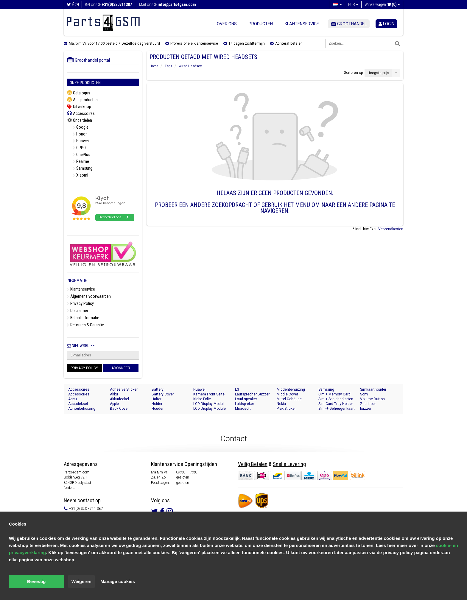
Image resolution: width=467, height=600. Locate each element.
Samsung (82, 168)
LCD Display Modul (208, 404)
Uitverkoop (79, 106)
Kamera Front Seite (209, 394)
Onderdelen (79, 120)
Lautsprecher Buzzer (252, 394)
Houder (158, 408)
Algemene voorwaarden (89, 296)
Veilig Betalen (252, 464)
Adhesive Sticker (124, 389)
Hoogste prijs (378, 73)
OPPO (79, 147)
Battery (158, 389)
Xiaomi (80, 175)
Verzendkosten (390, 229)
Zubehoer (368, 404)
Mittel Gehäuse (289, 399)
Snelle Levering (289, 464)
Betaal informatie (83, 317)
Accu (72, 399)
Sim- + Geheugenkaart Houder (336, 408)
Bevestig (36, 581)
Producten (261, 23)
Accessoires (81, 113)
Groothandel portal (88, 60)
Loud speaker (246, 399)
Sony (364, 394)
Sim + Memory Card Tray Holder (334, 394)
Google (80, 127)
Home (154, 66)
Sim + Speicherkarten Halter (335, 399)
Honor (80, 134)
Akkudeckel (119, 399)
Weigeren (81, 581)
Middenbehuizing (291, 389)
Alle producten (82, 99)
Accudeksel (78, 404)
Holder (157, 404)
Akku (114, 394)
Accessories (78, 394)
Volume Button (372, 399)
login (386, 23)
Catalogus (78, 92)
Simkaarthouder (373, 389)
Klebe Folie (202, 399)
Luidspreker (244, 404)
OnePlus (81, 154)
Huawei (81, 140)
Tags (168, 66)
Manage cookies (117, 581)
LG (237, 389)
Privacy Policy (80, 303)
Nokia (281, 404)
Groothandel (349, 23)
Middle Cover (287, 394)
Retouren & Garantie (85, 324)
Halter (156, 399)
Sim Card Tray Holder (335, 404)
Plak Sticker (286, 408)
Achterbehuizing (81, 408)
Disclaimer (77, 310)
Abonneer (120, 368)
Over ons (227, 23)
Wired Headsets (191, 66)
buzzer (365, 408)
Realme (81, 161)
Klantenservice (302, 23)
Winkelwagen (382, 4)
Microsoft (243, 408)
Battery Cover (163, 394)
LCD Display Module (209, 408)
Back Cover (119, 408)
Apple (114, 404)
